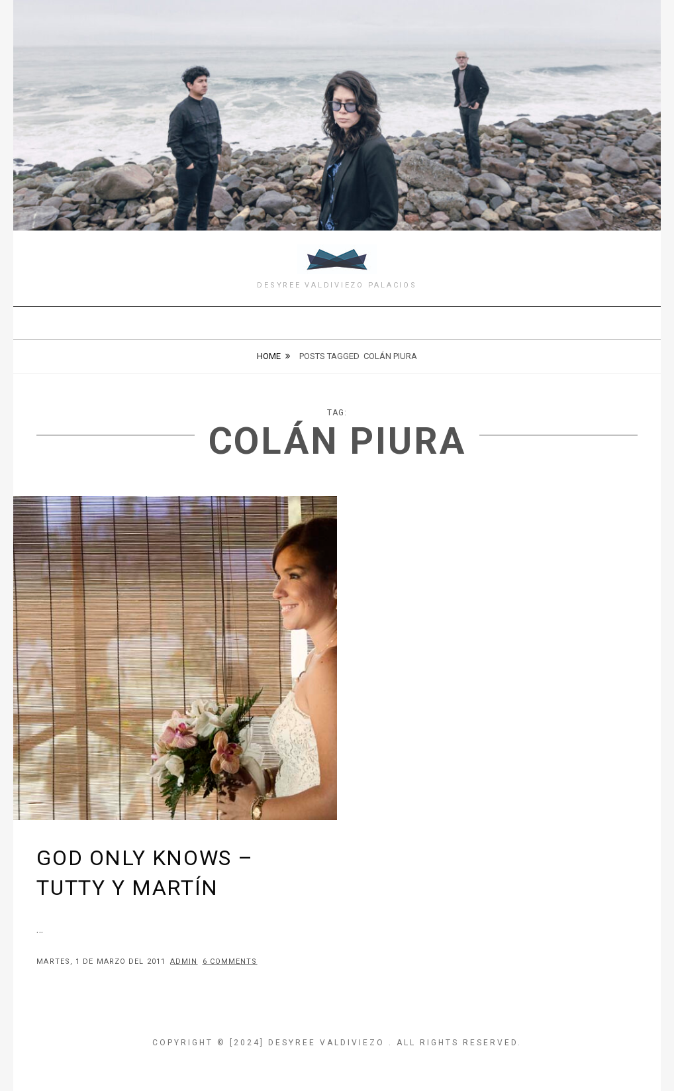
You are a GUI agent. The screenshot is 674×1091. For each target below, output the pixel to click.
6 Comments (230, 961)
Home (269, 356)
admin (184, 961)
